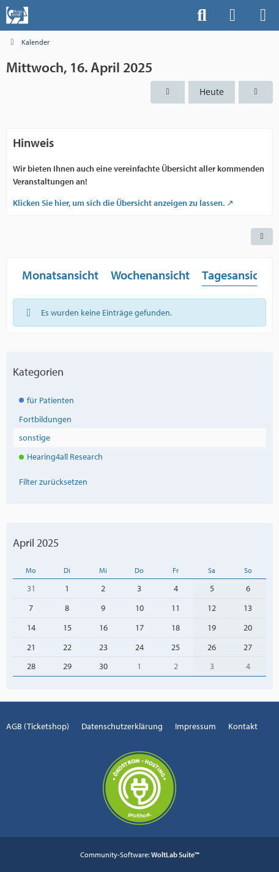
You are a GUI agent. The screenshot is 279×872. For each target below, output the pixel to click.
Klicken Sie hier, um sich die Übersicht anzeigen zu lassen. (119, 202)
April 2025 (36, 543)
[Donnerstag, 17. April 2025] (256, 92)
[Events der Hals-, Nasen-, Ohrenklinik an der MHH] (17, 15)
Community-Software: (139, 854)
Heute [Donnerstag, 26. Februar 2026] (211, 91)
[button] (262, 236)
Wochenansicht (150, 274)
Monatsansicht (60, 274)
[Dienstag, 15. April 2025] (168, 92)
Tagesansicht (235, 274)
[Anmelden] (232, 15)
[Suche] (202, 15)
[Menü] (263, 15)
